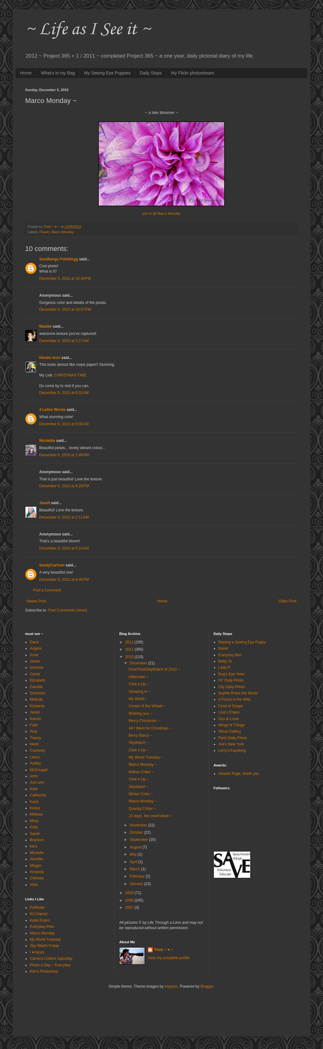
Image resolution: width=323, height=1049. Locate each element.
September (139, 839)
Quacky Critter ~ (142, 808)
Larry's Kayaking (232, 750)
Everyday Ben (230, 655)
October (137, 832)
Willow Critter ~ (141, 772)
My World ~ (138, 699)
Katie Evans (40, 920)
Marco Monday (42, 933)
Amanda (37, 872)
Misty (34, 821)
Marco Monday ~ (143, 764)
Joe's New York (231, 744)
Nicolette (47, 440)
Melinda (36, 699)
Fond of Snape (230, 706)
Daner (223, 648)
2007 (130, 907)
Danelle (36, 687)
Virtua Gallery (229, 731)
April (134, 862)
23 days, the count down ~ (150, 816)
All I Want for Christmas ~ (150, 728)
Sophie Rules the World (238, 693)
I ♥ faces (37, 952)
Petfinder (37, 907)
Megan (35, 865)
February (138, 876)
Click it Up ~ (139, 684)
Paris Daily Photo (232, 738)
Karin (34, 802)
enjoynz (171, 986)
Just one (37, 782)
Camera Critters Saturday (51, 958)
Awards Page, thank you (238, 773)
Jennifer (36, 859)
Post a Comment (47, 590)
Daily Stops (151, 72)
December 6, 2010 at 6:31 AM (64, 393)
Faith (34, 725)
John (34, 776)
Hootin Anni (50, 358)
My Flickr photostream (192, 72)
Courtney (37, 750)
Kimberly (37, 706)
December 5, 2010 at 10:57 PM (65, 309)
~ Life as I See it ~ (88, 29)
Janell (44, 503)
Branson (37, 840)
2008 (130, 900)
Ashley (35, 763)
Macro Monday (62, 232)
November (139, 825)
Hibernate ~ (138, 677)
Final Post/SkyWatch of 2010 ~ (154, 669)
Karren (35, 719)
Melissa (36, 814)
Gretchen (37, 693)
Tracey (35, 738)
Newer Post (36, 601)
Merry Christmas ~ (144, 721)
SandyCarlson (52, 565)
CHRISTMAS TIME (70, 375)
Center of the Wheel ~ (147, 706)
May (134, 854)
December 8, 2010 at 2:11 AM (64, 517)
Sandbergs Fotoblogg (58, 259)
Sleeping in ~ (140, 691)
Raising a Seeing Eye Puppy (242, 642)
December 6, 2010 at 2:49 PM (64, 455)
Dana (34, 642)
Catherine (38, 795)
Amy (33, 731)
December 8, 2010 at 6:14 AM (64, 548)
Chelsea (37, 878)
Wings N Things (231, 725)
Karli (33, 789)
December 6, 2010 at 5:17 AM (64, 341)
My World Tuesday (45, 939)
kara (33, 846)
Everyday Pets (42, 926)
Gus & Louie (228, 719)
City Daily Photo (231, 687)
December (139, 663)
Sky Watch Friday (44, 946)
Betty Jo (225, 661)
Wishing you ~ (140, 713)
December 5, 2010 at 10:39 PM (65, 278)
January (137, 884)
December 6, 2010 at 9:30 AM (64, 424)
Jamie (35, 661)
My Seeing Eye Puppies (107, 72)
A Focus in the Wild (234, 699)
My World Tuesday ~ (146, 757)
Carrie (35, 674)
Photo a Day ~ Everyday (50, 965)
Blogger (207, 986)
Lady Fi (224, 667)
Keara (35, 808)
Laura (35, 757)
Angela (35, 648)
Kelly (34, 827)
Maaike (45, 326)
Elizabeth (37, 680)
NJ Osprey (39, 914)
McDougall (39, 770)
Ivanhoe (36, 667)
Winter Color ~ (141, 794)
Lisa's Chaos (229, 712)
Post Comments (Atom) (67, 610)
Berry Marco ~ (140, 735)
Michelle (37, 853)
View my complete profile (168, 958)
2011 (130, 649)
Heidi (34, 744)
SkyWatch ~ (139, 742)
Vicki (34, 885)
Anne (34, 655)
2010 (130, 657)
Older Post (287, 601)
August (136, 847)
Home (26, 72)
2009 (130, 893)
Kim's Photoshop (44, 971)
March (135, 869)
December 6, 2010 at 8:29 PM (64, 486)
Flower (45, 232)
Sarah (35, 834)
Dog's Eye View (231, 674)
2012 (130, 642)
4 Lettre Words (52, 409)
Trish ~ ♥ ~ (163, 950)
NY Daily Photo (231, 680)
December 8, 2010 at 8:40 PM (64, 579)
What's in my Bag (58, 72)
